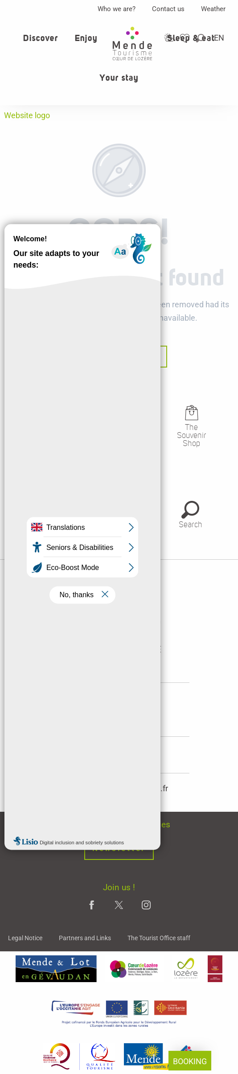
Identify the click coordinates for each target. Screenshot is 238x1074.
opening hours (119, 715)
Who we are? (116, 9)
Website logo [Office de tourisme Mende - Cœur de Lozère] (27, 115)
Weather (213, 9)
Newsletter (119, 848)
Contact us (168, 9)
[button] (201, 38)
